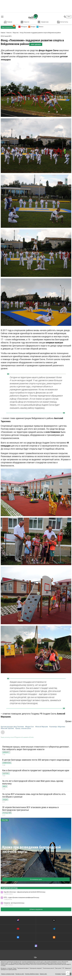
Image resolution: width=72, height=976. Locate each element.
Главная (8, 22)
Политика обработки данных (32, 974)
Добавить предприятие (36, 909)
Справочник (43, 22)
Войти (69, 16)
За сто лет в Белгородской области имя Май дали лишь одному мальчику (32, 782)
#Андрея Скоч (29, 727)
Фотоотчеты (62, 22)
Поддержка (58, 974)
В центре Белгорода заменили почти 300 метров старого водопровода (36, 760)
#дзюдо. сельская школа (23, 728)
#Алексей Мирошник (41, 727)
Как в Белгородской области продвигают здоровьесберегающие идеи (35, 770)
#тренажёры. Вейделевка (57, 727)
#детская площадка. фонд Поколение (12, 727)
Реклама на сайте (19, 974)
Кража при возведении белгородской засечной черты (31, 849)
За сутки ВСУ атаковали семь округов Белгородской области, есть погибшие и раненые (34, 795)
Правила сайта (43, 974)
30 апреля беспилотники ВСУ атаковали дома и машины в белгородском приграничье (30, 808)
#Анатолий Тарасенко (7, 728)
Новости (25, 22)
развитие (64, 974)
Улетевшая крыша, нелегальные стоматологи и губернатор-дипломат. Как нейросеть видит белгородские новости (36, 748)
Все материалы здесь (36, 879)
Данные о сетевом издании (7, 974)
